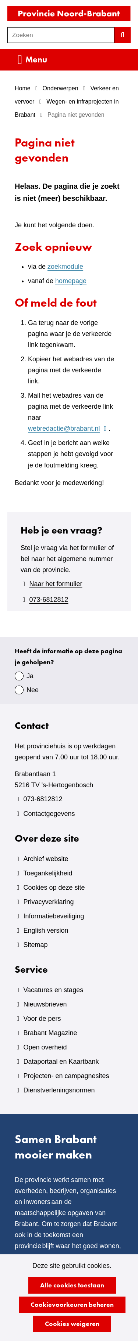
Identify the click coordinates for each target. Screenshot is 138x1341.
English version (45, 930)
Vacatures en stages (53, 990)
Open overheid (45, 1047)
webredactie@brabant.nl (68, 428)
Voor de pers (42, 1018)
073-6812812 (48, 599)
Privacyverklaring (48, 902)
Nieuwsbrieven (45, 1004)
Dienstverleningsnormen (59, 1090)
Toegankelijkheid (47, 873)
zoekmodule (65, 266)
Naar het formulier (55, 584)
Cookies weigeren (72, 1323)
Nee (32, 690)
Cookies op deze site (54, 887)
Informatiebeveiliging (53, 916)
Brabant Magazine (50, 1033)
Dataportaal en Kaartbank (61, 1061)
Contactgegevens (49, 813)
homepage (70, 281)
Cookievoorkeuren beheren (72, 1304)
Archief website (45, 859)
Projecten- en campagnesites (66, 1076)
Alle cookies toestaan (72, 1285)
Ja (29, 676)
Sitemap (35, 944)
